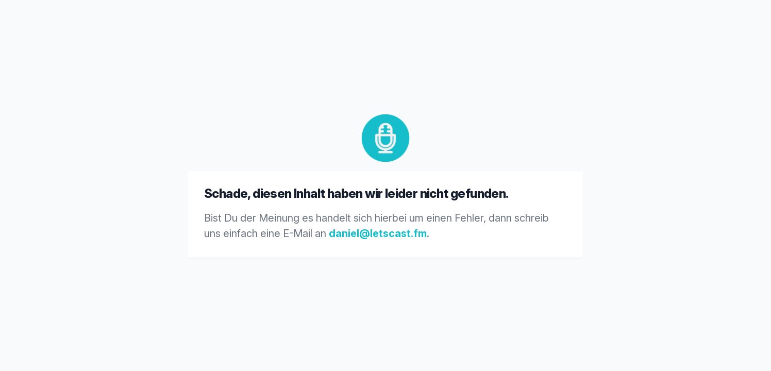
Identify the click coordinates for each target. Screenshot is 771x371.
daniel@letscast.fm (378, 233)
